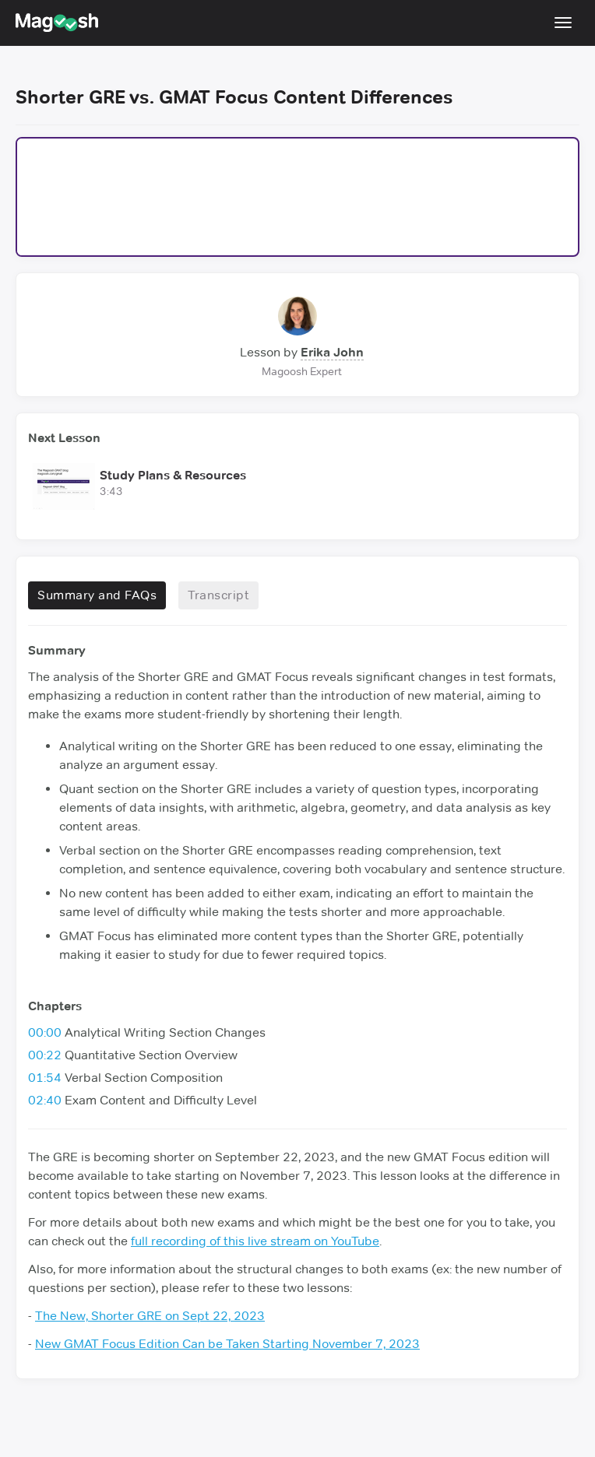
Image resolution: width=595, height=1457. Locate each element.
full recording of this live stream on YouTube (255, 1241)
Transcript (218, 595)
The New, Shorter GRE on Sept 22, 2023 (150, 1315)
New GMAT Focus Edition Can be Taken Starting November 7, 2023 (227, 1343)
